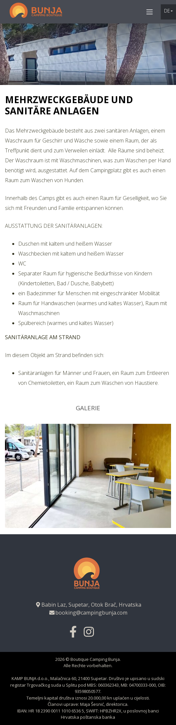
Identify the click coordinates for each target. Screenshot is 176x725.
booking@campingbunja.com (88, 612)
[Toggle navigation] (149, 11)
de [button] (167, 11)
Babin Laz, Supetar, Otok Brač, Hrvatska (88, 604)
